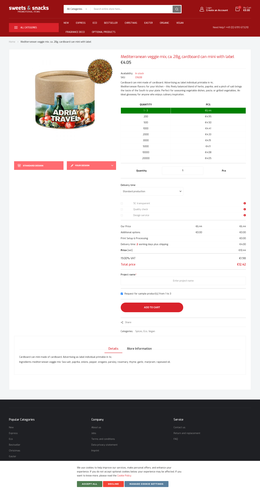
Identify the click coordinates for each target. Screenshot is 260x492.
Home (12, 41)
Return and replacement (187, 433)
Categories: (127, 331)
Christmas (131, 23)
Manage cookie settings (146, 484)
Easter (148, 23)
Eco (95, 23)
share (128, 322)
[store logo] (29, 9)
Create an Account (217, 10)
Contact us (179, 427)
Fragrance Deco (75, 32)
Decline (113, 484)
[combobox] (133, 9)
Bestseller (111, 23)
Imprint (95, 450)
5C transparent (141, 203)
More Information (139, 345)
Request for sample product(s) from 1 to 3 (148, 293)
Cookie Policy (124, 475)
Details (112, 345)
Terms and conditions (103, 439)
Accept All (89, 484)
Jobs (93, 433)
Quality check (140, 209)
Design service (141, 215)
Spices (138, 331)
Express (81, 23)
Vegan (180, 23)
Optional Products (103, 32)
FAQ (176, 439)
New (66, 23)
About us (96, 427)
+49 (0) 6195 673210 (237, 27)
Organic (164, 23)
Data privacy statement (104, 444)
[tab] (112, 345)
